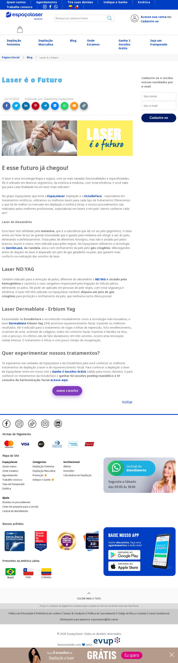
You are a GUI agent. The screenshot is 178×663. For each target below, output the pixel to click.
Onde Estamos (93, 42)
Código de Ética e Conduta (132, 613)
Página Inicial (11, 57)
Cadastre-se (150, 21)
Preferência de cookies (48, 613)
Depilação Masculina (45, 42)
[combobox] (84, 18)
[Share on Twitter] (16, 106)
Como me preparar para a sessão (20, 506)
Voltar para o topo (89, 595)
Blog (73, 40)
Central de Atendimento (15, 511)
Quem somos (16, 2)
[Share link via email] (74, 106)
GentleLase (14, 248)
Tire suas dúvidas (80, 2)
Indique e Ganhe (115, 2)
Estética (144, 2)
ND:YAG (100, 279)
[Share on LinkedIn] (26, 106)
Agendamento (46, 2)
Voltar (127, 402)
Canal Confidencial (159, 613)
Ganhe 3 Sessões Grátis (124, 44)
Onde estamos (10, 471)
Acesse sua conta (154, 17)
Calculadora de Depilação (77, 475)
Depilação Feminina (14, 42)
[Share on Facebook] (6, 106)
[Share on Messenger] (55, 106)
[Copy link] (84, 106)
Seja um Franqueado (158, 42)
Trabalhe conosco (19, 7)
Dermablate (17, 323)
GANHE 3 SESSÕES (67, 391)
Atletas (67, 466)
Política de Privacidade (21, 613)
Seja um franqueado (13, 484)
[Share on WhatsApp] (64, 106)
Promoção (38, 475)
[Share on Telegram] (45, 106)
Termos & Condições (74, 613)
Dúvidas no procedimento (16, 502)
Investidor (68, 471)
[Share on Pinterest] (35, 106)
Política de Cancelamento (102, 613)
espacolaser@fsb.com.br (104, 619)
